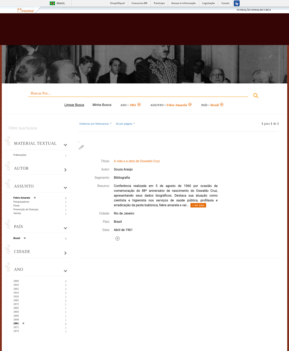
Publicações (19, 155)
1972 (16, 304)
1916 (16, 296)
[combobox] (145, 96)
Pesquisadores (21, 201)
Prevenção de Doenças (26, 209)
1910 (16, 284)
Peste (16, 205)
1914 (16, 292)
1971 (16, 327)
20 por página (126, 123)
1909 (16, 319)
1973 (16, 331)
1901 (16, 288)
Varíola (17, 213)
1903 (16, 311)
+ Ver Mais (198, 205)
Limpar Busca (74, 105)
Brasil (61, 3)
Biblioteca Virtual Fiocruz (125, 31)
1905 (16, 315)
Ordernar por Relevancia (95, 123)
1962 (16, 300)
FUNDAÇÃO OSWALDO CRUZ (254, 9)
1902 (16, 308)
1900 (16, 281)
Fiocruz (28, 10)
